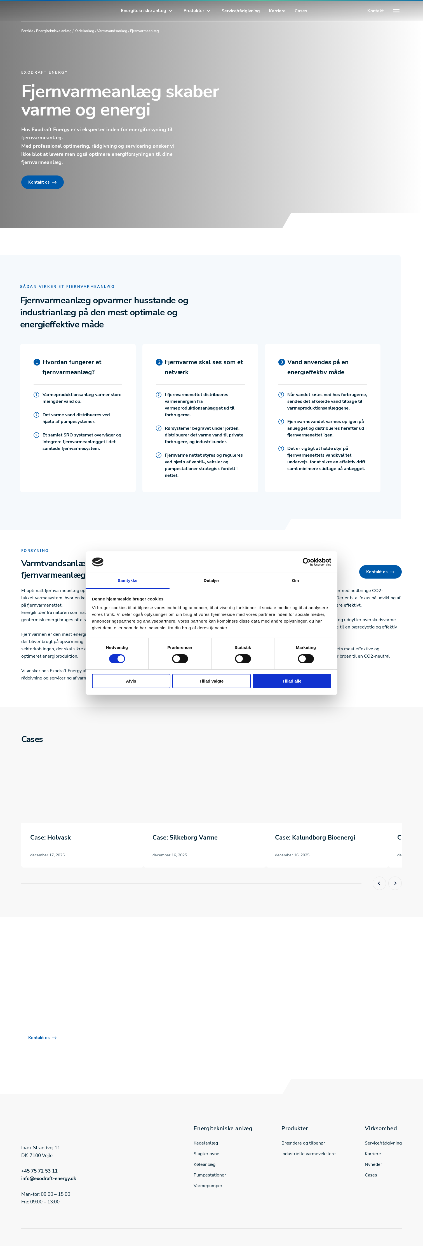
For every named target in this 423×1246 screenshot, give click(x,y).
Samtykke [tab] (128, 580)
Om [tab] (295, 580)
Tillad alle (291, 681)
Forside (27, 31)
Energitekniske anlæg (143, 11)
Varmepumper (208, 1186)
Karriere (277, 11)
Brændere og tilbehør (303, 1143)
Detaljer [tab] (211, 580)
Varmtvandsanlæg (112, 31)
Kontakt (375, 11)
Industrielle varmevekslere (308, 1154)
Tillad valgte (211, 681)
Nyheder (373, 1164)
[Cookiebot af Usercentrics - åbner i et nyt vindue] (306, 562)
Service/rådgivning (241, 11)
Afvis (131, 681)
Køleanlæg (204, 1164)
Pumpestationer (210, 1175)
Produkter (194, 11)
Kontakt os (39, 182)
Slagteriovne (206, 1154)
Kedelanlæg (84, 31)
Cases (301, 11)
